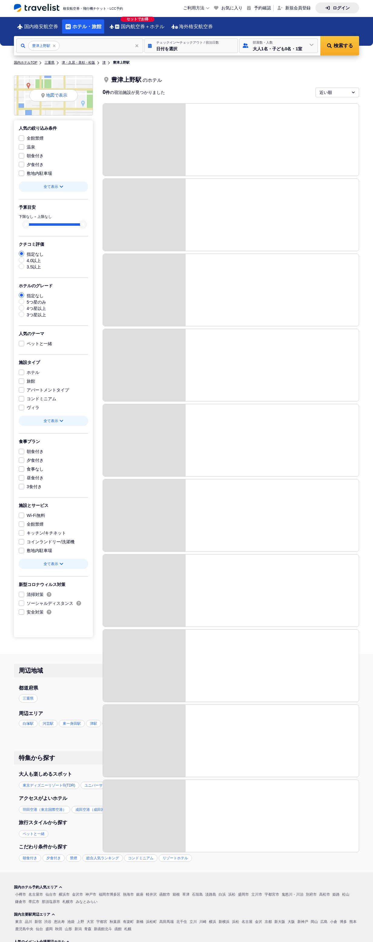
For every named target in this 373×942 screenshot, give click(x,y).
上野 (80, 917)
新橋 (140, 917)
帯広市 (33, 897)
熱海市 (128, 890)
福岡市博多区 (109, 890)
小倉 (333, 917)
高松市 (324, 890)
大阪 (291, 917)
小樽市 (20, 890)
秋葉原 (115, 917)
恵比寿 (59, 917)
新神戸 (302, 917)
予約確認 (262, 7)
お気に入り (232, 7)
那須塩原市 (51, 897)
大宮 (90, 917)
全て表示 (54, 182)
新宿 (38, 917)
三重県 (49, 58)
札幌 (127, 924)
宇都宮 (101, 917)
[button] (191, 41)
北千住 (181, 917)
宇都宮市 (272, 890)
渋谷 (47, 917)
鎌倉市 (20, 897)
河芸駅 (48, 719)
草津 (186, 890)
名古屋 (247, 917)
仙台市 (50, 890)
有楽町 (128, 917)
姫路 (336, 890)
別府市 (311, 890)
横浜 (212, 917)
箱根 (176, 890)
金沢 (258, 917)
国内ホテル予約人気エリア (38, 882)
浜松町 (151, 917)
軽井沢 (151, 890)
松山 (345, 890)
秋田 (58, 924)
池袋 (70, 917)
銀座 (140, 890)
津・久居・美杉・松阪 (78, 58)
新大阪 (279, 917)
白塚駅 (28, 719)
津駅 (93, 719)
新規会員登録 (298, 7)
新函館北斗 (103, 924)
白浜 (222, 890)
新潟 (78, 924)
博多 (343, 917)
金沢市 (77, 890)
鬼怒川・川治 (292, 890)
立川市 (256, 890)
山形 (68, 924)
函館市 (164, 890)
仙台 (39, 924)
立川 (193, 917)
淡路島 (210, 890)
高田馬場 (166, 917)
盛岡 (49, 924)
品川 (28, 917)
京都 (268, 917)
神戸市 (90, 890)
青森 (87, 924)
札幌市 (67, 897)
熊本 (353, 917)
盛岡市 (243, 890)
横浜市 (64, 890)
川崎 (202, 917)
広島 (324, 917)
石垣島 (197, 890)
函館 (118, 924)
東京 (18, 917)
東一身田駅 (72, 719)
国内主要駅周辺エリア (34, 910)
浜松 (232, 890)
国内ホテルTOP (25, 58)
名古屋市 (35, 890)
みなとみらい (86, 897)
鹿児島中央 (24, 924)
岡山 (314, 917)
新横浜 (224, 917)
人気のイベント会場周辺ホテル (42, 937)
